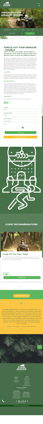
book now (30, 33)
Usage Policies (27, 385)
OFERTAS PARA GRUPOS (20, 139)
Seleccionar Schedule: (8, 115)
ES (39, 3)
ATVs (5, 126)
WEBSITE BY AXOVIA (21, 404)
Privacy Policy (26, 383)
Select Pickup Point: (7, 120)
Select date (6, 109)
